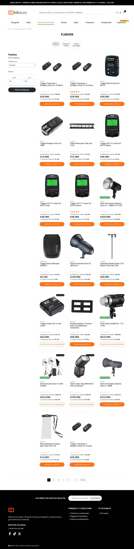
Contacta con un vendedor (52, 344)
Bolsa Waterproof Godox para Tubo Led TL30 (50, 445)
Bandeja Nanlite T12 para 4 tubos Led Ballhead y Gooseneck (81, 326)
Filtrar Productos (22, 90)
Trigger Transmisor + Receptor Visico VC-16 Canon (81, 84)
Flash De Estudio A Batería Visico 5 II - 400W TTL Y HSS (111, 204)
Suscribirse (95, 498)
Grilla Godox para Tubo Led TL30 (81, 144)
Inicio (9, 29)
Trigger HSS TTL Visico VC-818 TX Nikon (111, 144)
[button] (52, 104)
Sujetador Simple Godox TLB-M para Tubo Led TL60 (112, 265)
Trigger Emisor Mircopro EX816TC (50, 265)
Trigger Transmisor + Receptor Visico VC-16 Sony (81, 445)
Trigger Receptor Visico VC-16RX (51, 144)
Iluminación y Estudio (19, 29)
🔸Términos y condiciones (78, 513)
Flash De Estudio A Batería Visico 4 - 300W (110, 385)
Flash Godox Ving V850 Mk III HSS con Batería (81, 385)
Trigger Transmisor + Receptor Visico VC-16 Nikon (51, 84)
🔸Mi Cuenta (103, 513)
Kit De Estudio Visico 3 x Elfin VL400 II (51, 385)
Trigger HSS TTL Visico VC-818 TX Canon (81, 204)
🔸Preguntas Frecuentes (77, 516)
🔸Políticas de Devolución (78, 519)
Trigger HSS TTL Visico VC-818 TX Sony (51, 204)
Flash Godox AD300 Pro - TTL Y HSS (112, 325)
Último (82, 480)
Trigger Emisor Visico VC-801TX (110, 84)
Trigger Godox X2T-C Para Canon (50, 325)
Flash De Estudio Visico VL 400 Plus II (80, 265)
